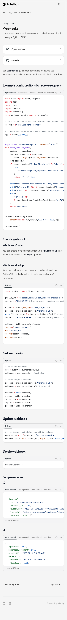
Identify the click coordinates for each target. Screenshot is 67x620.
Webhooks (12, 70)
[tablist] (28, 92)
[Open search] (54, 4)
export (30, 254)
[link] (33, 49)
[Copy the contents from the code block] (56, 93)
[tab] (10, 92)
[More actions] (63, 4)
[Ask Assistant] (61, 93)
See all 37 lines (12, 568)
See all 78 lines (12, 520)
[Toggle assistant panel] (59, 4)
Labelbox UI (50, 250)
